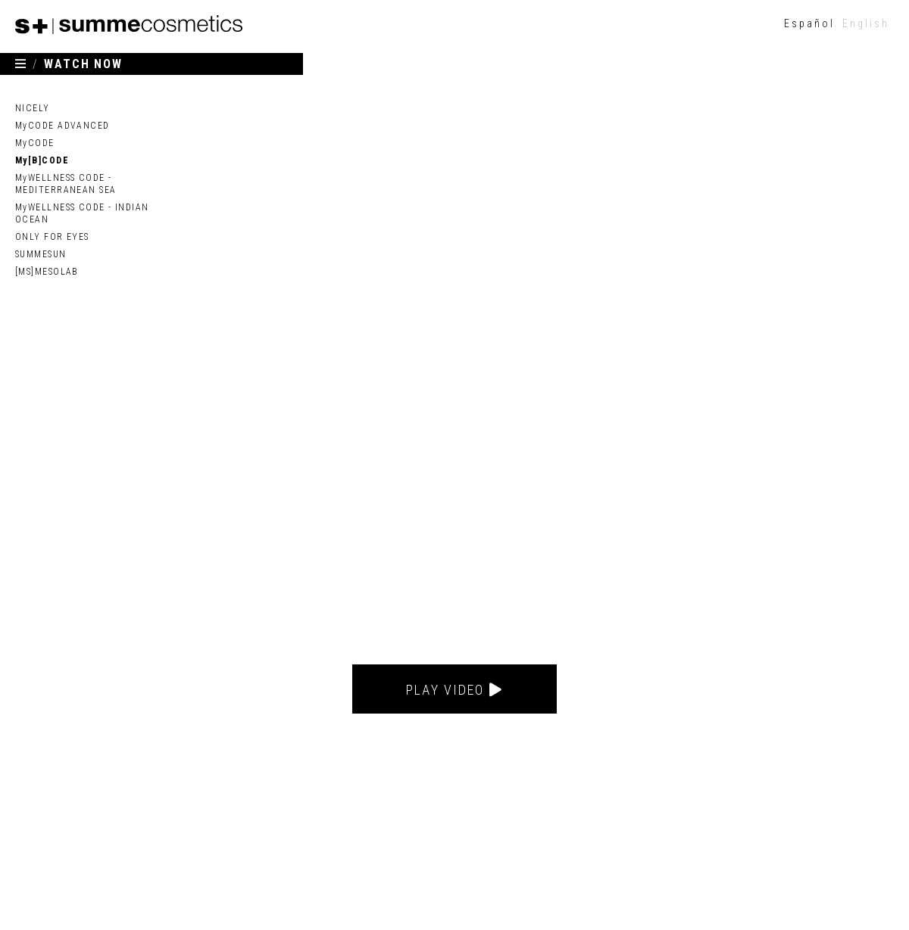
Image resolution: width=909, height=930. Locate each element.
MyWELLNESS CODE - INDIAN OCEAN (82, 213)
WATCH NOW (83, 64)
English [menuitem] (865, 23)
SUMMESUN (41, 254)
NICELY (32, 108)
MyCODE (35, 143)
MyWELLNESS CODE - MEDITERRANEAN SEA (65, 184)
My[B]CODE (42, 160)
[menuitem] (809, 23)
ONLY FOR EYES (52, 237)
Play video (454, 690)
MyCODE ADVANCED (62, 125)
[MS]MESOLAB (47, 271)
